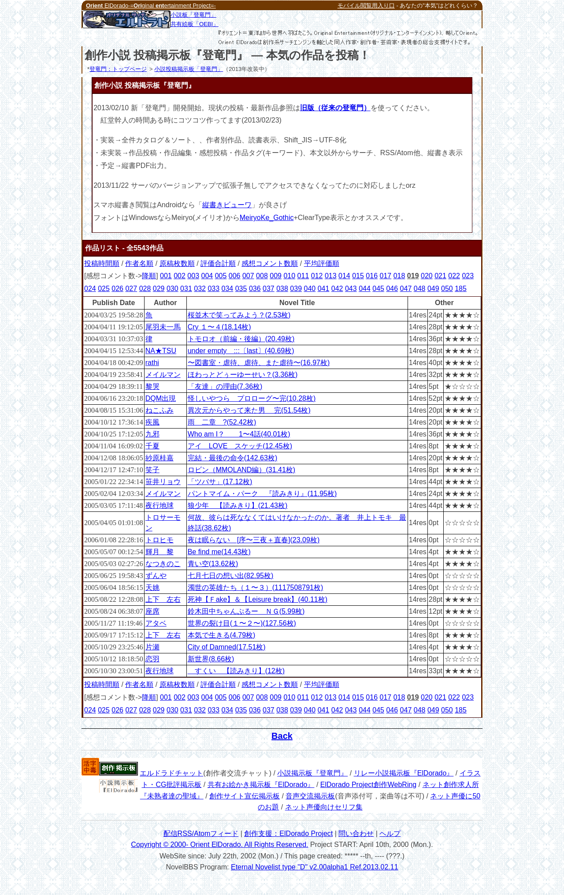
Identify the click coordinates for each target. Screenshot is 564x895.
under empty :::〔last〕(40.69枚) (241, 350)
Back (282, 736)
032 (200, 288)
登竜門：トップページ (118, 69)
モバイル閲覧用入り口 (366, 5)
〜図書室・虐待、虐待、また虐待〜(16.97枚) (259, 362)
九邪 (152, 434)
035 (241, 288)
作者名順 (139, 263)
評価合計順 (218, 263)
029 (159, 288)
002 (180, 276)
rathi (152, 362)
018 (399, 276)
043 (351, 288)
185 (461, 288)
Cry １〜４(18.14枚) (219, 327)
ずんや (156, 575)
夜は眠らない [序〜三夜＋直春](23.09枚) (254, 540)
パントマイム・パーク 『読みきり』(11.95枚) (262, 493)
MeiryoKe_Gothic (267, 217)
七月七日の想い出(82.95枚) (231, 575)
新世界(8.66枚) (211, 659)
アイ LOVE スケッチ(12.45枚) (240, 446)
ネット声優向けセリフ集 (324, 807)
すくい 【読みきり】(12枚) (236, 671)
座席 (152, 611)
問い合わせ (356, 833)
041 (324, 288)
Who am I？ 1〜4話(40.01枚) (239, 434)
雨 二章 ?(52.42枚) (222, 422)
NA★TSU (160, 350)
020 (427, 276)
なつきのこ (163, 563)
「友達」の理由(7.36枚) (225, 386)
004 (207, 276)
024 (90, 288)
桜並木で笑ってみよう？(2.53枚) (239, 315)
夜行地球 (159, 505)
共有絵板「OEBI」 (195, 24)
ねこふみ (159, 410)
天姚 (152, 587)
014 (344, 276)
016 (372, 276)
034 (228, 288)
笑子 (152, 470)
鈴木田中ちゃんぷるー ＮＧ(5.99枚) (246, 611)
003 (193, 276)
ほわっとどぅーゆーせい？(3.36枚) (243, 374)
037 (269, 288)
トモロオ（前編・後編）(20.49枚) (241, 339)
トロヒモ (159, 540)
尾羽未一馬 (163, 327)
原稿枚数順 (177, 263)
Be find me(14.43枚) (219, 552)
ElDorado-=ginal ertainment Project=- (151, 5)
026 (117, 288)
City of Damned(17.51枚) (227, 647)
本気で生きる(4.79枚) (222, 635)
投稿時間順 (101, 263)
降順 (149, 276)
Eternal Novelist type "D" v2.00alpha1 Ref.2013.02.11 (314, 867)
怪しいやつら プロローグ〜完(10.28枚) (252, 398)
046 (392, 288)
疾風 (152, 422)
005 (221, 276)
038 (282, 288)
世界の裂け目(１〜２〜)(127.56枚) (242, 623)
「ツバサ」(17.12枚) (220, 481)
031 (186, 288)
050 (447, 288)
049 (433, 288)
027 (131, 288)
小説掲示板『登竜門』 (312, 773)
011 (303, 276)
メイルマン (163, 374)
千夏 (152, 446)
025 (104, 288)
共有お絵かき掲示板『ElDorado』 (261, 784)
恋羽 (152, 659)
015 (358, 276)
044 (365, 288)
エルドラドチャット (171, 773)
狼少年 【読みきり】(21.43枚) (238, 505)
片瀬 (152, 647)
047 (406, 288)
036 (255, 288)
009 (276, 276)
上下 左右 (163, 599)
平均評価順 (321, 263)
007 (248, 276)
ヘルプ (390, 833)
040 (310, 288)
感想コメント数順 (269, 263)
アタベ (156, 623)
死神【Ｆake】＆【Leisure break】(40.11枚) (257, 599)
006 (235, 276)
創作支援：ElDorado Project (288, 833)
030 (172, 288)
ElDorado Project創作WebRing (368, 784)
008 (262, 276)
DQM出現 (160, 398)
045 (378, 288)
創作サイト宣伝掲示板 (244, 796)
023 (468, 276)
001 (166, 276)
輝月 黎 (159, 552)
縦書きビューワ (227, 205)
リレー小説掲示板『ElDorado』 (404, 773)
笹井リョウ (163, 481)
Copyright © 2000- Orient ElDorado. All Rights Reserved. (219, 844)
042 (337, 288)
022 (454, 276)
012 (317, 276)
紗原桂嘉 (159, 458)
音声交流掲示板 (310, 796)
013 (331, 276)
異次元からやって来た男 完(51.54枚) (249, 410)
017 (386, 276)
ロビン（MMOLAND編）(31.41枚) (241, 470)
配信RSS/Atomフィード (201, 833)
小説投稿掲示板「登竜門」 (188, 69)
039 (296, 288)
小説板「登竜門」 (193, 14)
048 (420, 288)
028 (145, 288)
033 (213, 288)
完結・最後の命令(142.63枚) (233, 458)
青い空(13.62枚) (213, 563)
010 (289, 276)
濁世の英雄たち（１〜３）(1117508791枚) (255, 587)
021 (440, 276)
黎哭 (152, 386)
